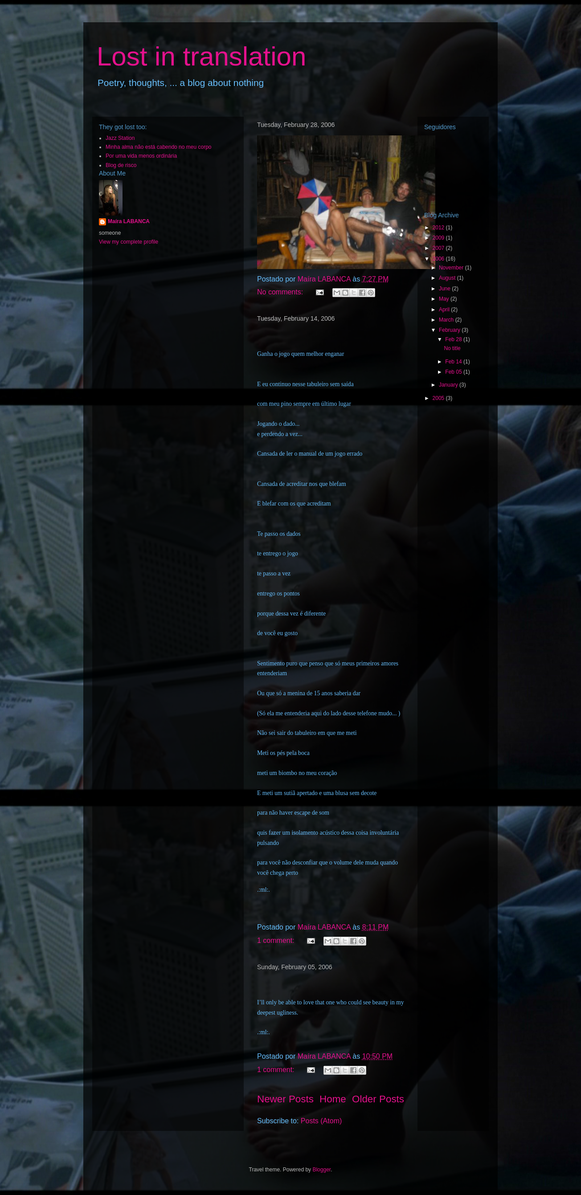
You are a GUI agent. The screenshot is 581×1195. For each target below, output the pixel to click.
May (444, 299)
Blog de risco (121, 165)
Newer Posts (285, 1099)
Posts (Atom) (321, 1121)
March (447, 320)
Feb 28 (454, 339)
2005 (439, 398)
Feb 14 (454, 362)
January (449, 385)
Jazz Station (120, 138)
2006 (439, 259)
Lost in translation (201, 56)
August (448, 278)
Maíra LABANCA (129, 221)
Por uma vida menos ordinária (141, 156)
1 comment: (276, 940)
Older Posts (378, 1099)
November (452, 268)
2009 (439, 238)
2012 (439, 227)
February (450, 330)
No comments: (281, 292)
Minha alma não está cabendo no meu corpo (159, 147)
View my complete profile (128, 242)
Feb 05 (454, 372)
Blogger (321, 1169)
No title (452, 348)
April (445, 309)
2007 (439, 248)
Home (332, 1099)
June (445, 288)
